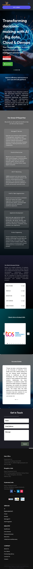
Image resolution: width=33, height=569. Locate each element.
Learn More (8, 64)
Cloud (5, 514)
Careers (6, 559)
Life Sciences (7, 531)
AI (4, 508)
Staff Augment (8, 521)
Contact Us (7, 556)
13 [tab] (18, 345)
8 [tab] (22, 343)
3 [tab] (11, 343)
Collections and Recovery (10, 539)
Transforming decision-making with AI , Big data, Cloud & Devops (16, 31)
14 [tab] (20, 345)
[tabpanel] (16, 333)
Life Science (9, 300)
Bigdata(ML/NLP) (8, 511)
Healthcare (9, 285)
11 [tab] (14, 345)
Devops (6, 516)
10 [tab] (26, 343)
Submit (25, 444)
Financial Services (8, 534)
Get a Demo (16, 7)
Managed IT (7, 519)
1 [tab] (7, 343)
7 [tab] (20, 343)
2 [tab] (9, 343)
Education (9, 295)
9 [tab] (24, 343)
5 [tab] (16, 343)
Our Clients (7, 551)
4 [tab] (14, 343)
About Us (6, 549)
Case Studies (10, 305)
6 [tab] (18, 343)
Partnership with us (9, 554)
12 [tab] (16, 345)
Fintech (8, 290)
